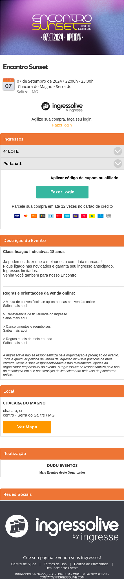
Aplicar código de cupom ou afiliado (84, 178)
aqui (24, 306)
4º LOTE (62, 151)
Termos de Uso (55, 564)
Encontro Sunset (25, 66)
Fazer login (62, 125)
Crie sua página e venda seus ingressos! (62, 557)
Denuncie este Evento (61, 568)
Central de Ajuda (23, 564)
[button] (62, 192)
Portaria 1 (62, 163)
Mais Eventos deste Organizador (62, 472)
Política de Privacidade (91, 564)
